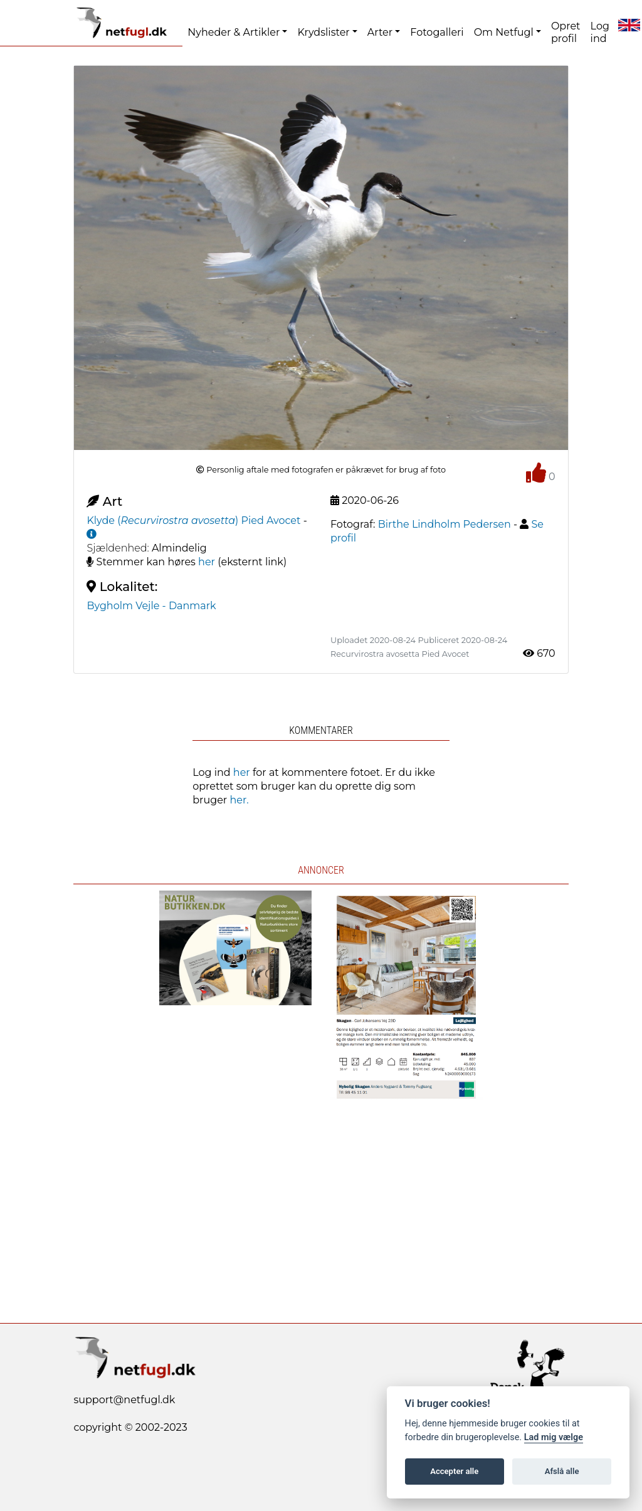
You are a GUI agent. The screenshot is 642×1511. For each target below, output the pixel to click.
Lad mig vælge (553, 1437)
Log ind (600, 32)
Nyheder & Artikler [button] (233, 32)
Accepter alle (454, 1471)
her (206, 562)
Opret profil (566, 32)
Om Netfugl (504, 32)
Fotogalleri (436, 32)
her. (238, 800)
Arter (379, 32)
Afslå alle (562, 1471)
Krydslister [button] (323, 32)
